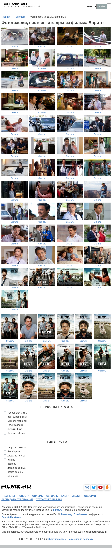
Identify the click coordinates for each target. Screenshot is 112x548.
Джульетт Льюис (16, 433)
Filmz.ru (57, 510)
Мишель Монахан (17, 421)
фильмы (37, 496)
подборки (89, 496)
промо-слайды (15, 472)
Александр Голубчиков (74, 514)
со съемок (12, 476)
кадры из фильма (17, 447)
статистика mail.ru (49, 499)
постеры (11, 464)
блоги (65, 496)
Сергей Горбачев (11, 517)
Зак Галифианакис (17, 417)
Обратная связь (56, 539)
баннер (11, 460)
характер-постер (16, 455)
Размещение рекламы (80, 539)
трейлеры (8, 496)
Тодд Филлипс (15, 425)
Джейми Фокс (14, 429)
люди (76, 496)
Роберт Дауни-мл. (17, 413)
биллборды (13, 451)
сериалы (52, 496)
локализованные (16, 468)
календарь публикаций (17, 499)
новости (23, 496)
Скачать (15, 46)
